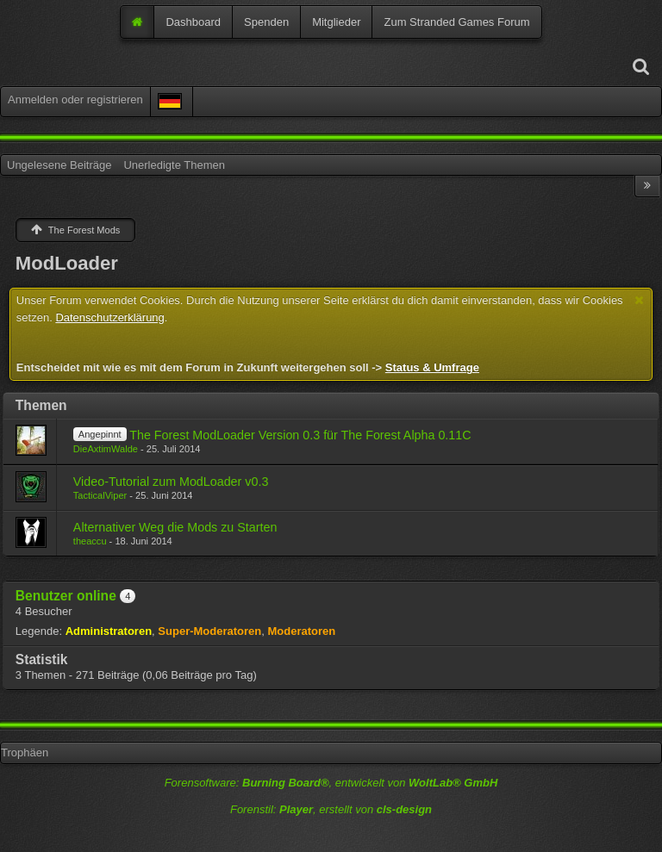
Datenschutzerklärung (109, 317)
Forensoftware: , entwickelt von (331, 782)
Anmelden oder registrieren (75, 99)
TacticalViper (100, 495)
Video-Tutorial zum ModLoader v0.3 (171, 481)
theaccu (90, 541)
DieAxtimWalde (105, 449)
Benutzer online (66, 595)
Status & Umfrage (432, 367)
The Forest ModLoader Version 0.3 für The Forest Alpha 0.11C (300, 435)
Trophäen (24, 752)
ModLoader (67, 263)
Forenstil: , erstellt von (331, 809)
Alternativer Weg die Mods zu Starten (175, 527)
